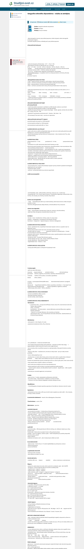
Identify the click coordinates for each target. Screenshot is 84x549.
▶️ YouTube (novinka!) (17, 13)
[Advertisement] (49, 17)
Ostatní (65, 9)
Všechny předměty (21, 9)
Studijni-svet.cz (24, 3)
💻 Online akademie (16, 17)
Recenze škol (57, 9)
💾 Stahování (15, 15)
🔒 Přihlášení (12, 9)
